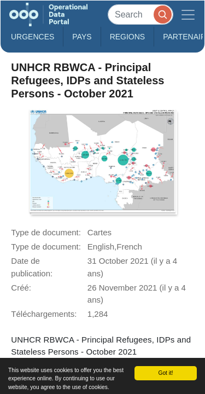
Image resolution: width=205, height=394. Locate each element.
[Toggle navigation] (188, 14)
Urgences (32, 36)
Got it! (165, 373)
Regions (127, 36)
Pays (81, 36)
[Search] (140, 14)
